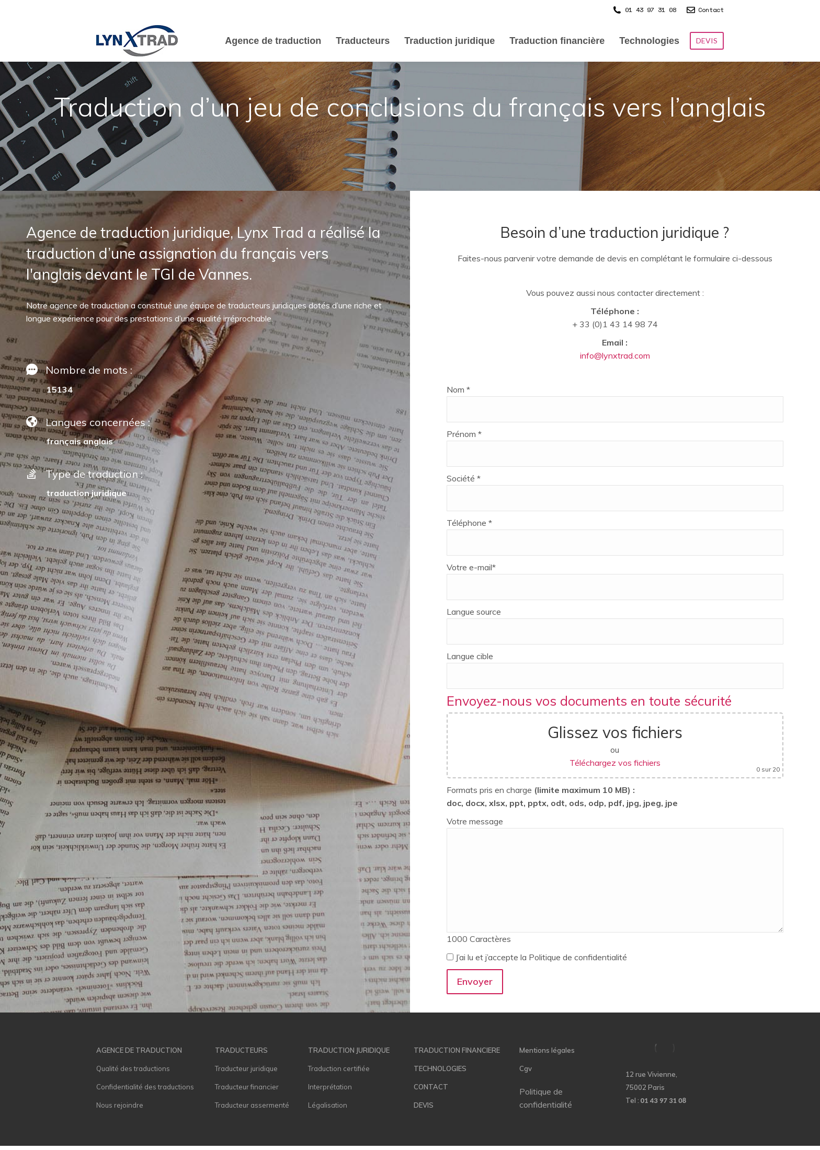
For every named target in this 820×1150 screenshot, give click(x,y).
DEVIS (424, 1105)
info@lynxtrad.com (615, 355)
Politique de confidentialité (545, 1098)
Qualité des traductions (133, 1068)
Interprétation (330, 1087)
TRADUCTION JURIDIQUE (349, 1050)
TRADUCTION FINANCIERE (457, 1050)
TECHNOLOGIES (440, 1068)
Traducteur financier (247, 1087)
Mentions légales (547, 1050)
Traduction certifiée (339, 1068)
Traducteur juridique (246, 1068)
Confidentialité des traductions (145, 1087)
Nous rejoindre (119, 1105)
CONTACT (431, 1087)
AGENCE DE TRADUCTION (139, 1050)
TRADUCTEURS (241, 1050)
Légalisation (327, 1105)
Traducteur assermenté (252, 1105)
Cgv (525, 1068)
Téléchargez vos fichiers (615, 762)
